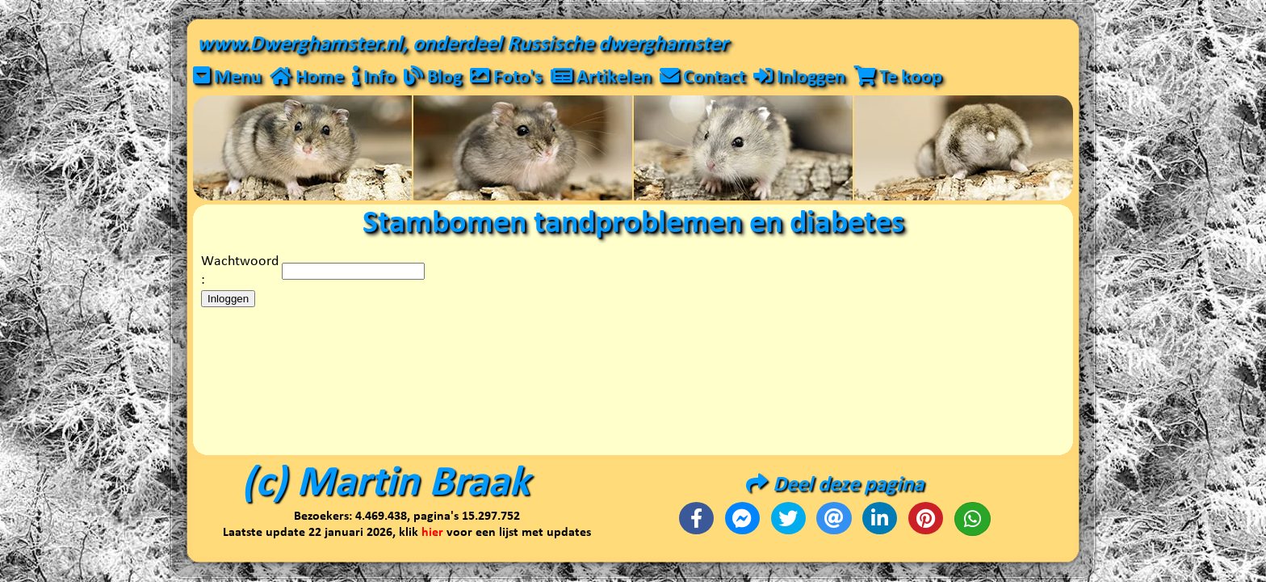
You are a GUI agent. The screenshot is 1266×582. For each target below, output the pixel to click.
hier (432, 532)
